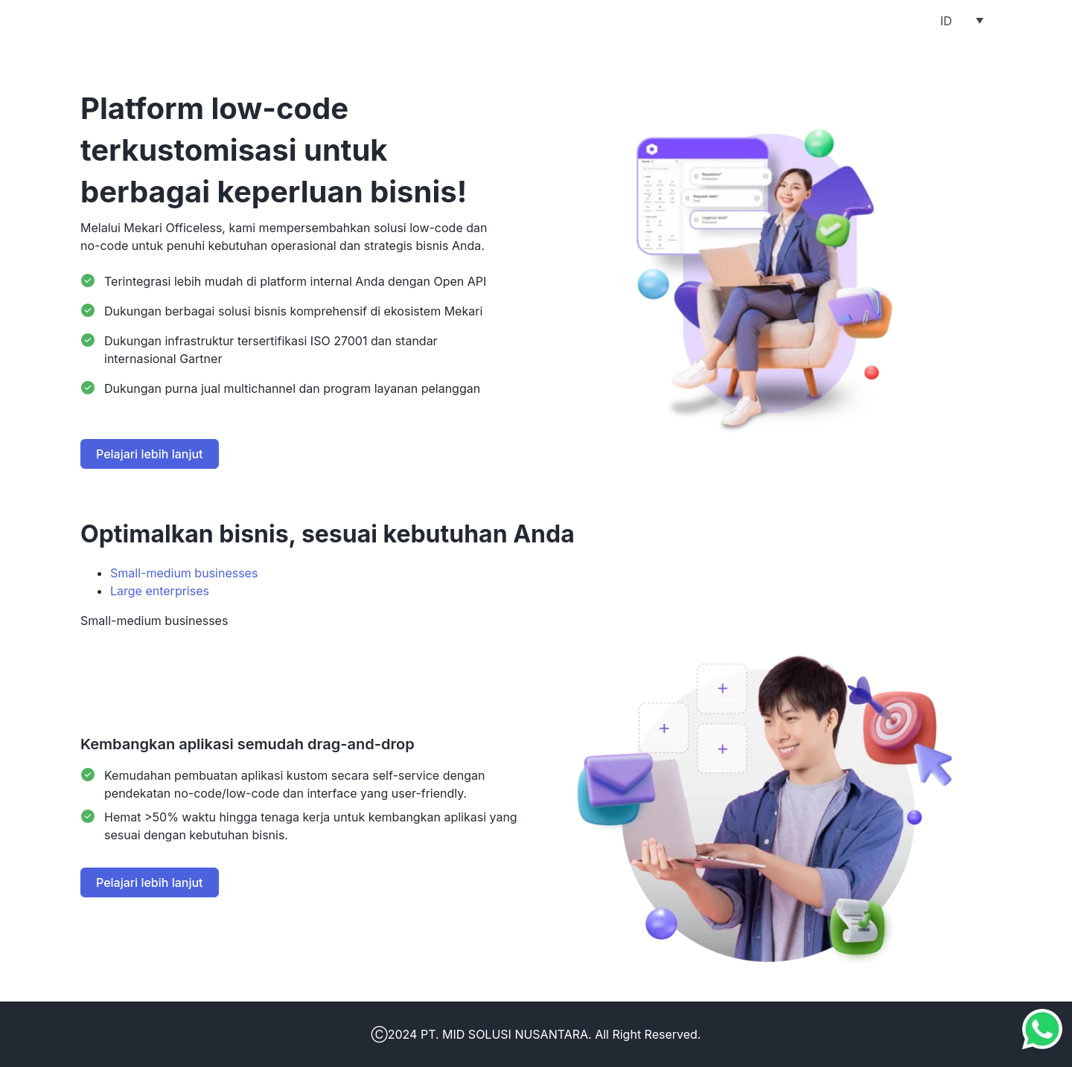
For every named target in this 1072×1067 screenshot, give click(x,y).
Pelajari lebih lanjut (149, 453)
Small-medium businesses (184, 572)
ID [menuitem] (946, 20)
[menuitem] (962, 20)
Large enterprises (159, 590)
